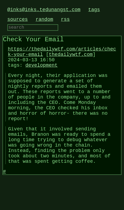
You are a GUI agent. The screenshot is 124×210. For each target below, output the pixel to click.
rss (65, 19)
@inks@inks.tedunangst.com (43, 9)
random (44, 19)
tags (94, 9)
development (41, 72)
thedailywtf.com (71, 59)
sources (17, 19)
